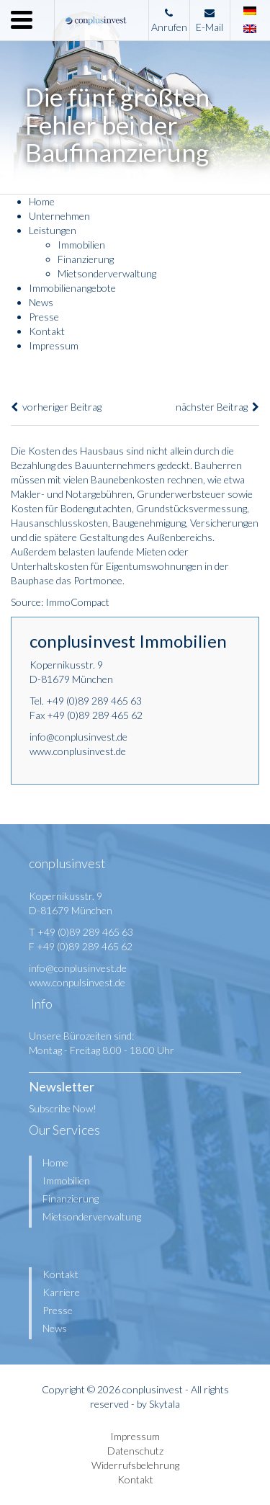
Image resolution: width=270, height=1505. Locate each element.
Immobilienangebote (72, 288)
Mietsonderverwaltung (107, 273)
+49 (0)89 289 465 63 (94, 701)
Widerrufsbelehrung (135, 1465)
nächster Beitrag (217, 407)
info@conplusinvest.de (78, 737)
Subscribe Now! (62, 1108)
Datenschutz (135, 1450)
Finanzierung (86, 259)
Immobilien (81, 244)
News (41, 302)
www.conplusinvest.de (78, 751)
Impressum (53, 345)
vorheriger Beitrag (56, 407)
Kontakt (47, 331)
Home (42, 201)
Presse (44, 317)
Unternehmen (59, 216)
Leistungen (52, 230)
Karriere (61, 1292)
